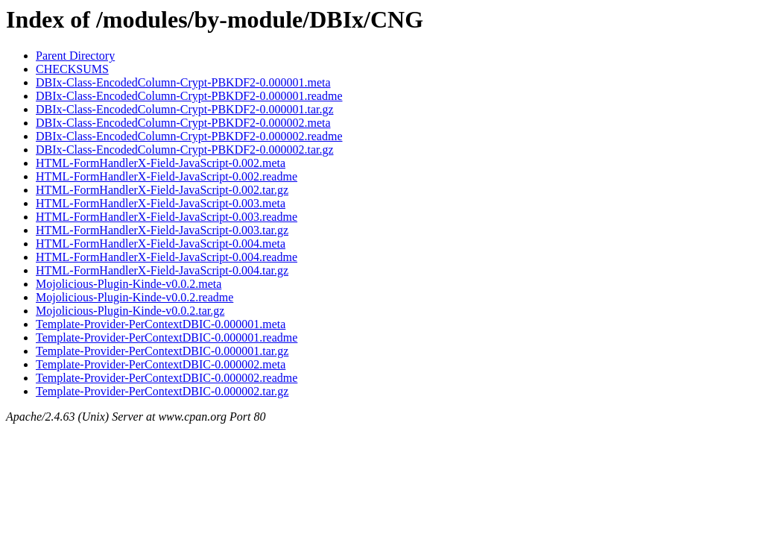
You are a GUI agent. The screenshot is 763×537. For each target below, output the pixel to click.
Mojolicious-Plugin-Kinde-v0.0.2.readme (134, 297)
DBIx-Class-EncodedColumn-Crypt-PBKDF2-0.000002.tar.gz (185, 149)
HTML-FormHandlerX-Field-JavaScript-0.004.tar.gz (162, 270)
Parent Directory (75, 55)
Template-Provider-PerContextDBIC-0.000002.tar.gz (162, 391)
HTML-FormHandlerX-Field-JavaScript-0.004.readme (166, 257)
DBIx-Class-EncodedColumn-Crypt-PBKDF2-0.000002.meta (183, 122)
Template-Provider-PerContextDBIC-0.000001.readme (166, 337)
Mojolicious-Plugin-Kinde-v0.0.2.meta (128, 283)
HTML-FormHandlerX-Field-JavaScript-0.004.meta (160, 243)
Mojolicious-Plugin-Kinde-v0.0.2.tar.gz (130, 310)
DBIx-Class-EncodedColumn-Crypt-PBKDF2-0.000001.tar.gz (185, 109)
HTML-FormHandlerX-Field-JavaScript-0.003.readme (166, 216)
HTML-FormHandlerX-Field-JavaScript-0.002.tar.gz (162, 189)
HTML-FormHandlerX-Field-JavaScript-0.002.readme (166, 176)
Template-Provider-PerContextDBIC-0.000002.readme (166, 377)
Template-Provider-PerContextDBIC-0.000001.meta (160, 324)
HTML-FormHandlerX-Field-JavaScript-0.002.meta (160, 163)
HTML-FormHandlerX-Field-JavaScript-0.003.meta (160, 203)
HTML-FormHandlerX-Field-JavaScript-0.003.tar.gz (162, 230)
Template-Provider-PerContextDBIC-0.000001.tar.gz (162, 351)
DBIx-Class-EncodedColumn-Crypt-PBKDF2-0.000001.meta (183, 82)
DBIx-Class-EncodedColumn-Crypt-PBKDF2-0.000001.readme (189, 96)
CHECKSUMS (72, 69)
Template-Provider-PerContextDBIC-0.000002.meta (160, 364)
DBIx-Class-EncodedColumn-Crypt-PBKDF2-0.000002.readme (189, 136)
